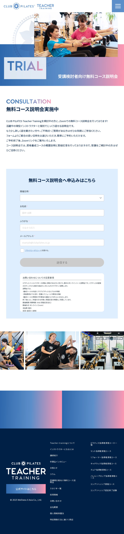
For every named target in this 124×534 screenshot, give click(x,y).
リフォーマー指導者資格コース (104, 457)
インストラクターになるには (62, 449)
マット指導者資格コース (101, 451)
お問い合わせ (56, 501)
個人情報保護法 (57, 513)
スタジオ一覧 (55, 488)
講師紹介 (54, 455)
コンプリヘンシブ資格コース (103, 484)
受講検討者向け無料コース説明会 (63, 481)
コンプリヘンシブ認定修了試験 (104, 490)
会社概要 (54, 507)
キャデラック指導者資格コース (104, 463)
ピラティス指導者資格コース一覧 (104, 444)
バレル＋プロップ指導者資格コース (104, 477)
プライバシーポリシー (32, 254)
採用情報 (54, 495)
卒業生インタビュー (58, 462)
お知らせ (53, 468)
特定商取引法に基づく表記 (61, 519)
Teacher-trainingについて (62, 443)
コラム (53, 474)
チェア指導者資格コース (101, 470)
